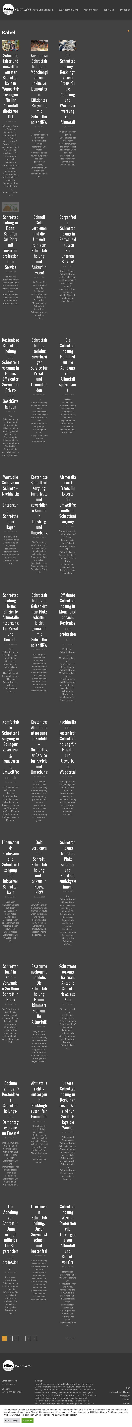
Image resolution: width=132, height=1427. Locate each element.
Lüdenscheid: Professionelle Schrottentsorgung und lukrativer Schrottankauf (10, 867)
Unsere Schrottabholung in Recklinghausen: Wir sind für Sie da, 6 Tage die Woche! (68, 1105)
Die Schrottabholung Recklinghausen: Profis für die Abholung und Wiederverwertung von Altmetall (68, 88)
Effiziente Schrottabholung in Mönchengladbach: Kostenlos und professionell (67, 617)
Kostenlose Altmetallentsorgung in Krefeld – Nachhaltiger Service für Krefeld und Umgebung (39, 746)
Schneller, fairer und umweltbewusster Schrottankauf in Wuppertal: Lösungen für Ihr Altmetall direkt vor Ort (10, 86)
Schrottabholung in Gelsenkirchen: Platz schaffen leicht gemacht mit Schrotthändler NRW (39, 620)
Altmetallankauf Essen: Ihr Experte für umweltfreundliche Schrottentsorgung (67, 499)
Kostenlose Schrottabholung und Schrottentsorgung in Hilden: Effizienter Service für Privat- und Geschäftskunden (10, 373)
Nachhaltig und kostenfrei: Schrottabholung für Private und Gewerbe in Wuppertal (67, 746)
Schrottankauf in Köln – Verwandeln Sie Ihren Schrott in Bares (10, 983)
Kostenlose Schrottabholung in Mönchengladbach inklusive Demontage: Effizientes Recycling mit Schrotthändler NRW (39, 88)
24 (28, 1338)
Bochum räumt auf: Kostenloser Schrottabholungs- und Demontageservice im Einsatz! (10, 1108)
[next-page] (34, 1338)
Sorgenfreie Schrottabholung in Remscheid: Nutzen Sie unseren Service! (67, 239)
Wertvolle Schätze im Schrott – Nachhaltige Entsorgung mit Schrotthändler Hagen (10, 502)
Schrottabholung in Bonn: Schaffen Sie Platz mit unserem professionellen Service (11, 242)
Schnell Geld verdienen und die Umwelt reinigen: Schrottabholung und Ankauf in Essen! (39, 245)
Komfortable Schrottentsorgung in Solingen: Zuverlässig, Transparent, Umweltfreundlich (10, 749)
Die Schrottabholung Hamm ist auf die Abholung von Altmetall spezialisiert (67, 365)
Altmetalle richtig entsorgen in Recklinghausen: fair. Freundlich (39, 1100)
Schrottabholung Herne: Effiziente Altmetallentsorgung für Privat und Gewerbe (11, 617)
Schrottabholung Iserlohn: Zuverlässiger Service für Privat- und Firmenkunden (39, 365)
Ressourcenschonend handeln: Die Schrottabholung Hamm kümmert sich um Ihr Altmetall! (39, 994)
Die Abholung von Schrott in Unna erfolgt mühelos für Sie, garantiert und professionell (11, 1237)
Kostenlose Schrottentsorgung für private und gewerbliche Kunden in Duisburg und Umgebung (39, 505)
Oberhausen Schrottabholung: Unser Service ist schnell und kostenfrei (39, 1228)
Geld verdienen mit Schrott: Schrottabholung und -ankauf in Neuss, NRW (39, 867)
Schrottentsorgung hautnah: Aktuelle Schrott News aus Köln (67, 983)
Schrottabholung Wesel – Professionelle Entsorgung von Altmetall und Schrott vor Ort (68, 1234)
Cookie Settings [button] (11, 1420)
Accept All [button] (27, 1420)
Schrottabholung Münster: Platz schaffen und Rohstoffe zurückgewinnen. (67, 864)
